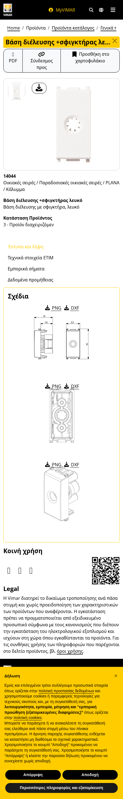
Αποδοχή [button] (90, 775)
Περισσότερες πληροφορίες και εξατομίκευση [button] (61, 787)
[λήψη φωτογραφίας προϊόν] (39, 88)
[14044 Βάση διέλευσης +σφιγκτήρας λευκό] (16, 91)
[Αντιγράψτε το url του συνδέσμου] (41, 61)
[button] (115, 675)
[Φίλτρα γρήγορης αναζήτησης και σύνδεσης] (91, 10)
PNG (52, 308)
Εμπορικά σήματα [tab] (26, 269)
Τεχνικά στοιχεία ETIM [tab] (30, 258)
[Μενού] (113, 10)
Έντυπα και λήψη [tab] (25, 247)
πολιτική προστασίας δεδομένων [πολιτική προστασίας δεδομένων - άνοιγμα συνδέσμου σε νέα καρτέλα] (66, 691)
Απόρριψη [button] (33, 775)
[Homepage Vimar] (20, 9)
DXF (71, 308)
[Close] (114, 41)
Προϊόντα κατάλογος (73, 28)
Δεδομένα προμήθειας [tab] (30, 280)
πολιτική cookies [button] (28, 717)
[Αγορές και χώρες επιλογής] (101, 10)
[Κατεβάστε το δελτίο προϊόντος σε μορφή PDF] (13, 61)
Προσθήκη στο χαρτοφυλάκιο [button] (90, 57)
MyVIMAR (61, 10)
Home (13, 28)
